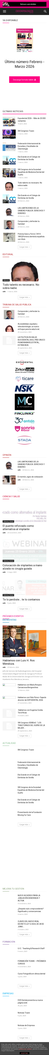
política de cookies (25, 1049)
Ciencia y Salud (8, 532)
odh (4, 291)
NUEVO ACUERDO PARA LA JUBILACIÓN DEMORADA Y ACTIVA (29, 933)
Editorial (6, 280)
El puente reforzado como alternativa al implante (18, 538)
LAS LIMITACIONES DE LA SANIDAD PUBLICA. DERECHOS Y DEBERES (31, 210)
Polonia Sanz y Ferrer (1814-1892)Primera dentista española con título (31, 236)
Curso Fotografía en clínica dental (32, 1009)
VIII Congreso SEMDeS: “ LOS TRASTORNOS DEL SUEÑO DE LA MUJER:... (31, 760)
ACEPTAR (24, 1053)
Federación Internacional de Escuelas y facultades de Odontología (29, 146)
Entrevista (6, 691)
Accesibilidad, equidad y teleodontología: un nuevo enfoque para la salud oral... (29, 326)
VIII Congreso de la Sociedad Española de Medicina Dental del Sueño (31, 172)
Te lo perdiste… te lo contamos (21, 634)
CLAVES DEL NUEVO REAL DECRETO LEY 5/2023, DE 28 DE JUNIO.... (31, 959)
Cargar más (24, 247)
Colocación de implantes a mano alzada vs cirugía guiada (22, 587)
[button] (4, 11)
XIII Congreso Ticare (26, 131)
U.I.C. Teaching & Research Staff (31, 984)
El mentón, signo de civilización (30, 477)
